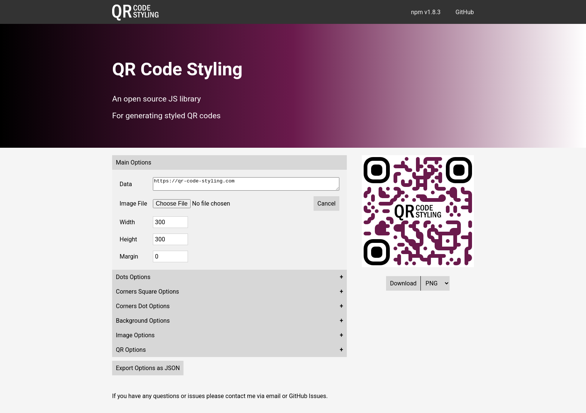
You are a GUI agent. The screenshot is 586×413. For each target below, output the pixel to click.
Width (127, 224)
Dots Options (133, 279)
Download (403, 283)
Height (128, 241)
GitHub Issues (307, 398)
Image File (133, 205)
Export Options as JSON (148, 370)
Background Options (143, 322)
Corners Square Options (147, 293)
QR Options (131, 352)
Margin (129, 258)
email (273, 398)
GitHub (465, 12)
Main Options (133, 162)
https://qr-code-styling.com (246, 185)
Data (126, 185)
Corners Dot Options (143, 308)
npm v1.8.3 (426, 12)
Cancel (326, 205)
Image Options (135, 337)
